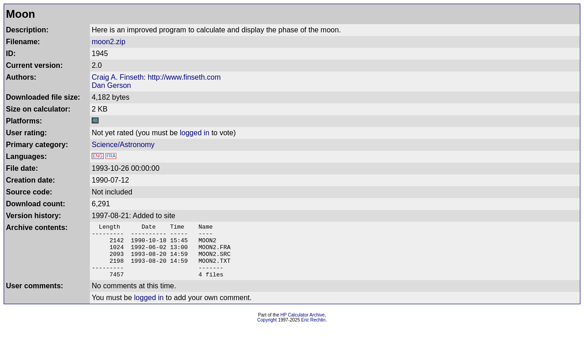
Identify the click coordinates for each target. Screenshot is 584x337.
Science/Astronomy (123, 144)
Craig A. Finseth (118, 77)
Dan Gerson (111, 85)
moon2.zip (108, 42)
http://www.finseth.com (184, 77)
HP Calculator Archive (303, 325)
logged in (194, 133)
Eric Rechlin (313, 330)
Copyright (267, 330)
